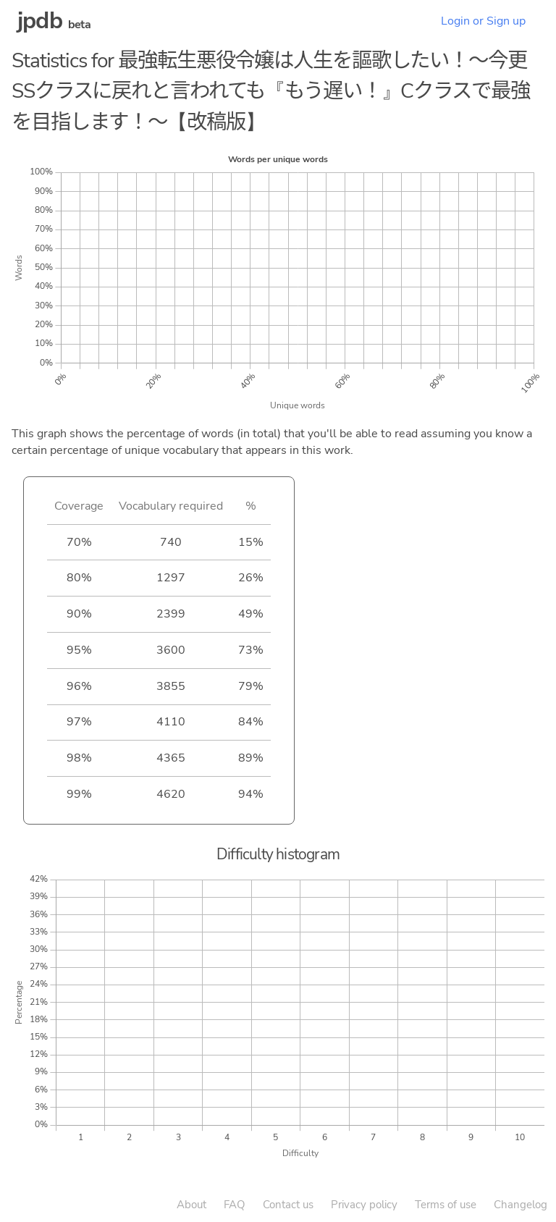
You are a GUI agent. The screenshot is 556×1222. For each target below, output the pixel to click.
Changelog (520, 1204)
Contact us (288, 1204)
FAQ (234, 1204)
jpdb (39, 20)
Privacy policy (364, 1204)
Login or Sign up (483, 21)
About (191, 1204)
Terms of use (445, 1204)
